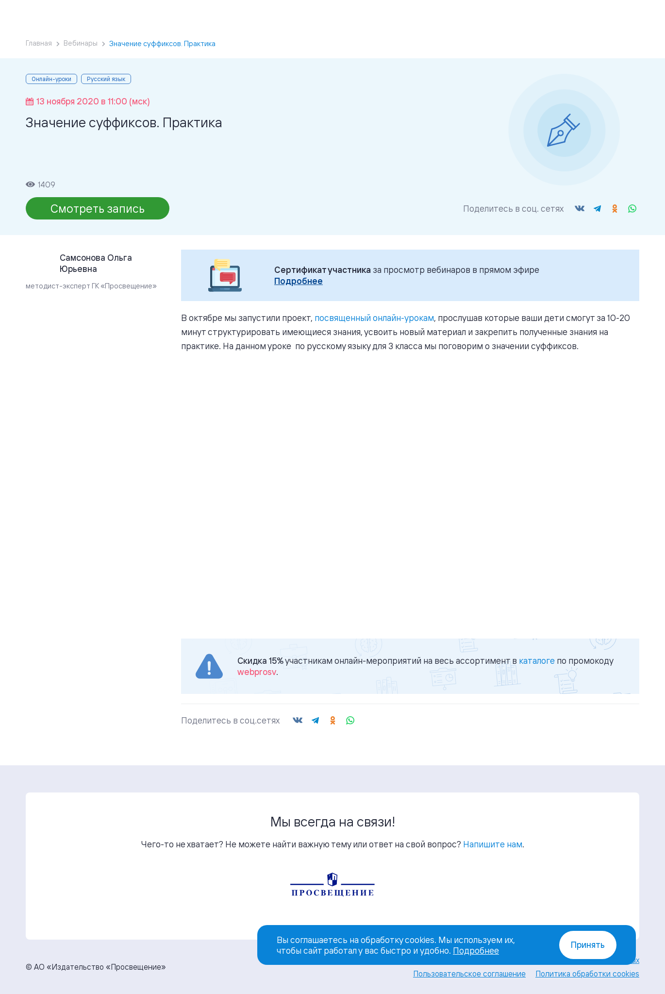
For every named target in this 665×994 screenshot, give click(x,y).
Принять (588, 944)
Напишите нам (492, 844)
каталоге (537, 660)
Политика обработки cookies (587, 973)
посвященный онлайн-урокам (374, 317)
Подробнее (298, 280)
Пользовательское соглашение (469, 973)
